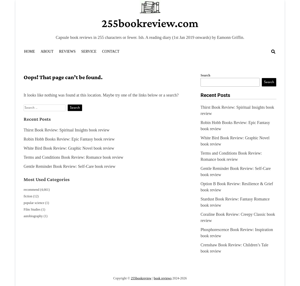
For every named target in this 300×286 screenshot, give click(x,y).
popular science (34, 203)
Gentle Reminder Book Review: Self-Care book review (69, 166)
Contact (111, 51)
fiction (28, 196)
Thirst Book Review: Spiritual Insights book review (66, 130)
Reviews (67, 51)
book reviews (163, 278)
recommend (31, 189)
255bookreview (141, 278)
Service (89, 51)
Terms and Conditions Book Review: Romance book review (73, 157)
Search (205, 75)
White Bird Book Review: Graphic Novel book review (69, 148)
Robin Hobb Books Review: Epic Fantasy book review (69, 139)
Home (29, 51)
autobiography (33, 216)
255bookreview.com (150, 23)
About (47, 51)
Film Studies (32, 209)
